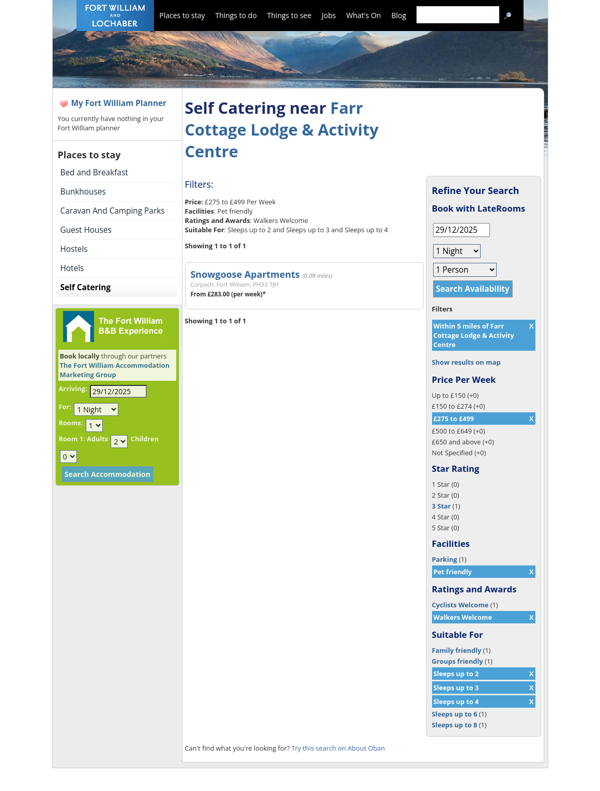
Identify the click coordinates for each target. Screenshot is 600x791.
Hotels (72, 268)
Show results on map (466, 362)
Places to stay (182, 15)
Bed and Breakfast (94, 172)
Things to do (235, 15)
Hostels (74, 249)
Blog (398, 15)
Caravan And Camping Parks (112, 210)
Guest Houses (86, 230)
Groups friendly (457, 661)
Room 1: (72, 438)
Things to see (289, 15)
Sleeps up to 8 (455, 724)
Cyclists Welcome (460, 604)
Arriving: (73, 388)
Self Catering (85, 287)
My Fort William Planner (119, 103)
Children (145, 438)
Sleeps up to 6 (455, 714)
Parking (444, 559)
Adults (97, 438)
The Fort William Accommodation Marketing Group (115, 370)
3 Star (441, 506)
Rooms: (71, 422)
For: (65, 406)
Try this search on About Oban (338, 748)
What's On (363, 15)
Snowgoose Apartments (245, 274)
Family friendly (457, 650)
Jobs (329, 15)
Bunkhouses (83, 191)
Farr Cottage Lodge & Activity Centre (282, 129)
